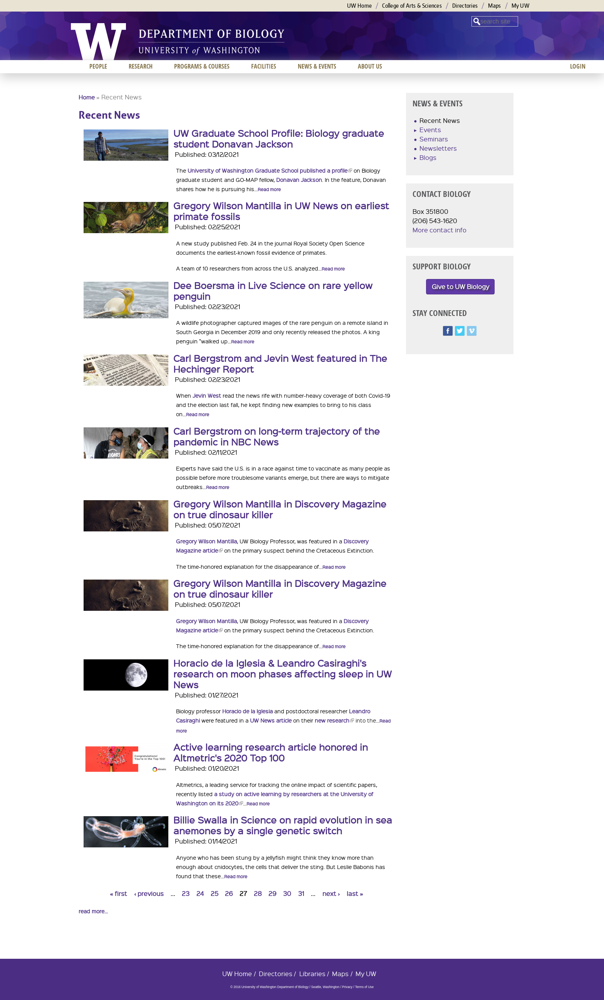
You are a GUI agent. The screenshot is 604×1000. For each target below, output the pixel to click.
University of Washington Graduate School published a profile (270, 170)
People (98, 66)
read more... (93, 911)
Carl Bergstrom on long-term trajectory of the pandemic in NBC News (276, 436)
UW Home (359, 5)
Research (141, 66)
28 (258, 893)
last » (355, 893)
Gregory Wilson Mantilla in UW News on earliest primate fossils (281, 210)
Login (578, 66)
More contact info (439, 230)
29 (272, 893)
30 (287, 893)
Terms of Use (364, 987)
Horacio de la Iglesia (247, 711)
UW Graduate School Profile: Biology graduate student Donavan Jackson (278, 138)
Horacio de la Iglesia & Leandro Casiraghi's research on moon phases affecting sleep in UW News (282, 674)
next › (331, 893)
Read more (269, 189)
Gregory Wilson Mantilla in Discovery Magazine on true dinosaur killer (279, 509)
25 (214, 893)
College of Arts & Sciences (412, 5)
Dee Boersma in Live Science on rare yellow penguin (272, 290)
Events (430, 130)
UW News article (271, 720)
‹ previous (149, 893)
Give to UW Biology (460, 286)
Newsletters (438, 148)
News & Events (317, 66)
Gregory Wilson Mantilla (206, 541)
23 (186, 893)
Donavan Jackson (299, 179)
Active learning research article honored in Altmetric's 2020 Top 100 (270, 752)
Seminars (433, 139)
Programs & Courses (202, 66)
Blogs (427, 157)
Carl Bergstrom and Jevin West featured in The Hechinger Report (280, 363)
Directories (465, 5)
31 (301, 893)
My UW (521, 5)
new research (334, 720)
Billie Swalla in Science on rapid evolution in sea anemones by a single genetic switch (282, 825)
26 (229, 893)
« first (118, 893)
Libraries (312, 974)
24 (200, 893)
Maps (494, 5)
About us (370, 66)
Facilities (263, 66)
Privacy (347, 987)
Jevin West (207, 395)
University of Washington (98, 41)
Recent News (439, 120)
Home (87, 97)
